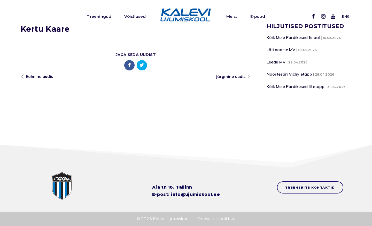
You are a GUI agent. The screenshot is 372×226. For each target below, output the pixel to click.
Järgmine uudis (231, 76)
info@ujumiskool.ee (195, 194)
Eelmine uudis (39, 76)
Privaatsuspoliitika (216, 218)
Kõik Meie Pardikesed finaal (293, 37)
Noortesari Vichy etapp (289, 74)
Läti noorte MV (281, 49)
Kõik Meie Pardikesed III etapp (295, 86)
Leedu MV (276, 61)
